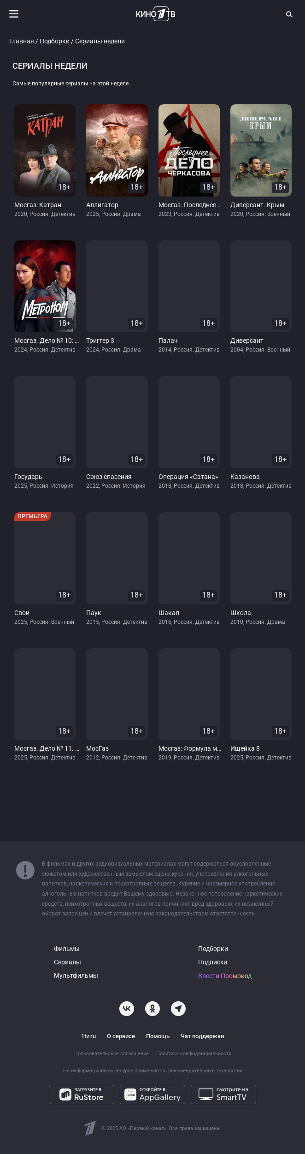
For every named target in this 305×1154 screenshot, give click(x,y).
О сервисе (121, 1036)
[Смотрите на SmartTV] (223, 1094)
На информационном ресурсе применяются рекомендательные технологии (152, 1071)
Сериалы (67, 962)
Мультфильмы (76, 976)
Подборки (55, 41)
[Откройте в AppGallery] (152, 1094)
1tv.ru (88, 1036)
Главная (21, 41)
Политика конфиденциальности (193, 1054)
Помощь (158, 1036)
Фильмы (67, 949)
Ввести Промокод (225, 976)
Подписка (213, 962)
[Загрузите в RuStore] (81, 1094)
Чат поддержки (202, 1036)
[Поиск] (289, 13)
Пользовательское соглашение (111, 1054)
